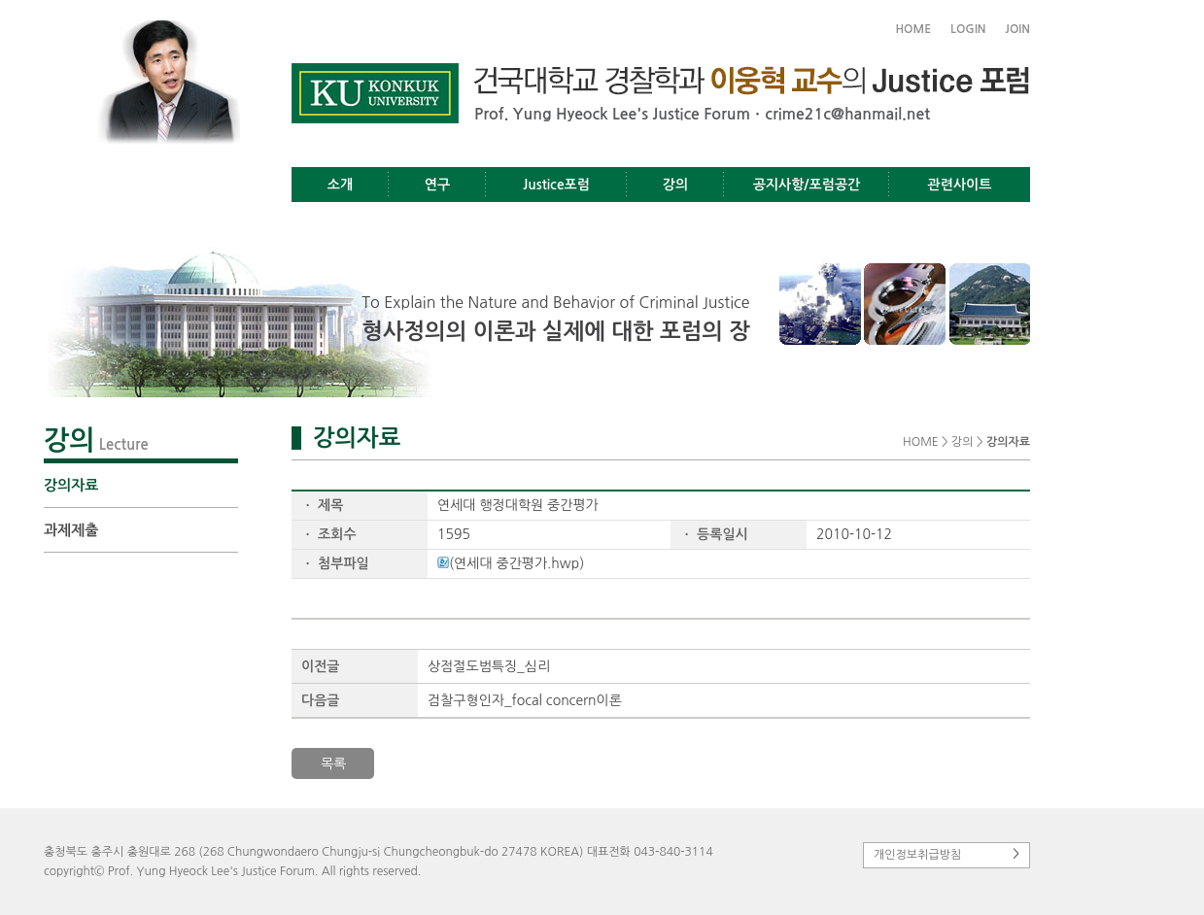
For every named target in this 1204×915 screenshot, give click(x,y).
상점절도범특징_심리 (489, 666)
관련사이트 (960, 184)
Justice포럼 (556, 184)
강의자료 (71, 485)
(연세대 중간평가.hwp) (510, 563)
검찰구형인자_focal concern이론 (525, 700)
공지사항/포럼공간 (807, 184)
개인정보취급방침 (946, 854)
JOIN (1018, 29)
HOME (913, 29)
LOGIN (967, 29)
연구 (437, 184)
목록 (333, 763)
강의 (675, 184)
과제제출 (71, 530)
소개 (340, 184)
